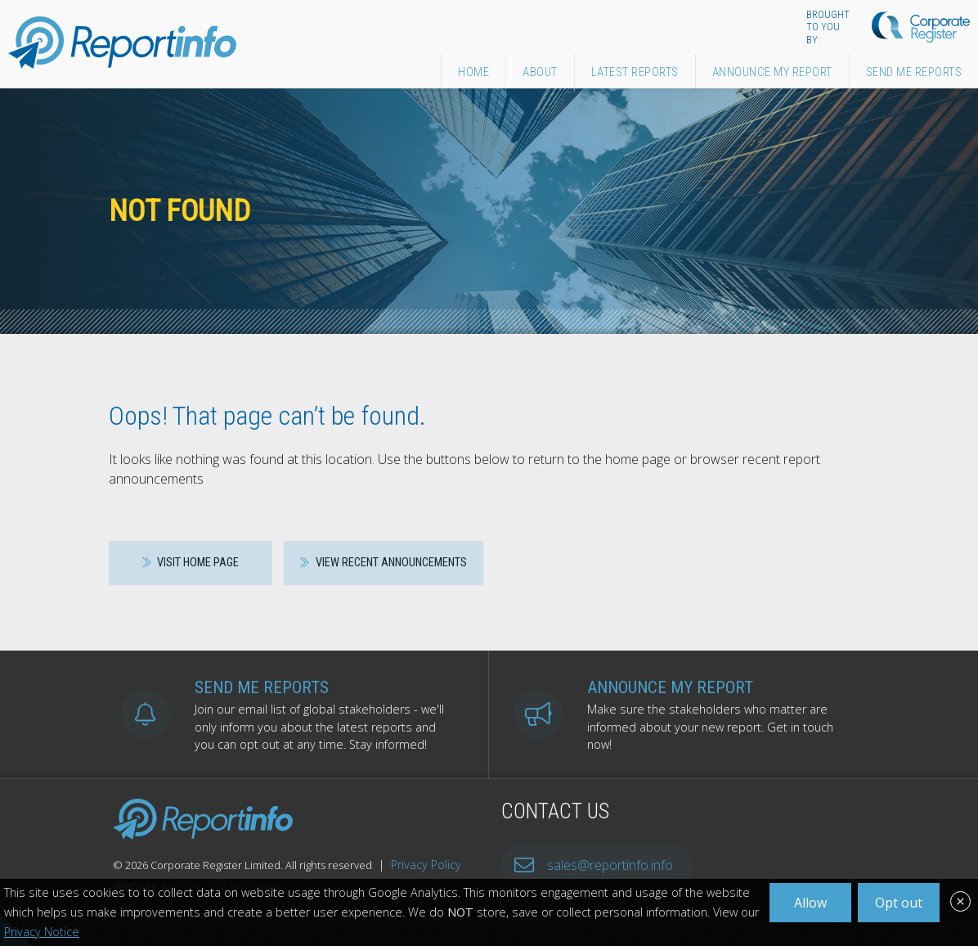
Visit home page (191, 563)
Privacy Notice (41, 931)
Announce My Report (772, 72)
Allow (810, 903)
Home (473, 72)
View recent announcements (383, 563)
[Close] (960, 903)
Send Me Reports (914, 72)
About (540, 72)
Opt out (898, 903)
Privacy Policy (426, 864)
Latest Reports (635, 72)
